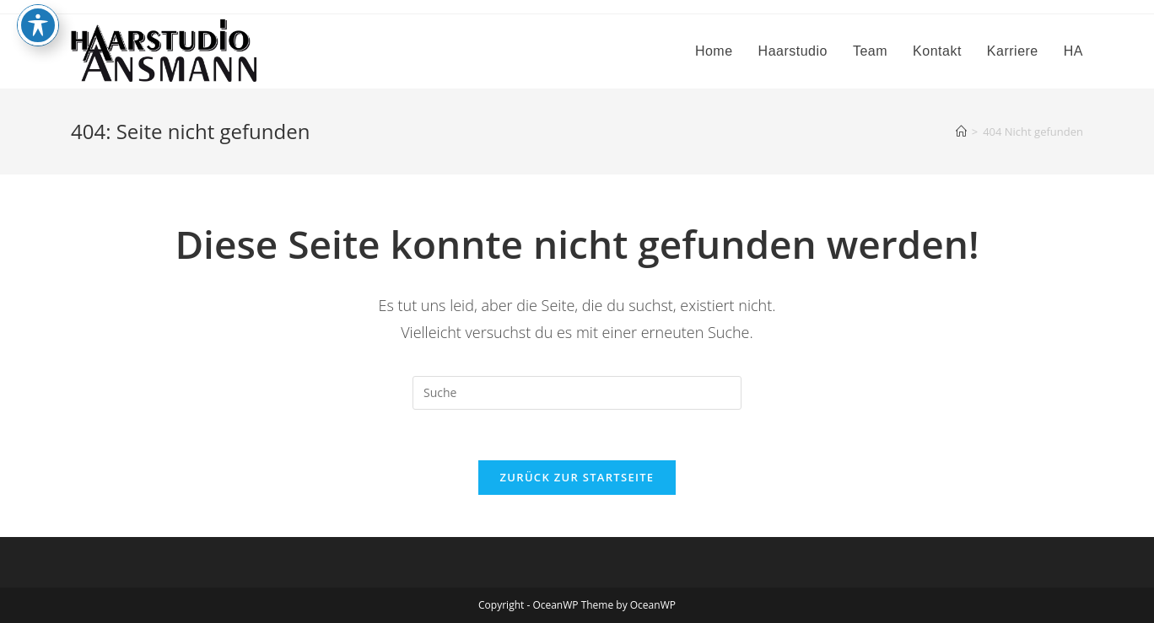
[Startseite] (961, 131)
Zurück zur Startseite (577, 477)
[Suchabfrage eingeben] (577, 393)
